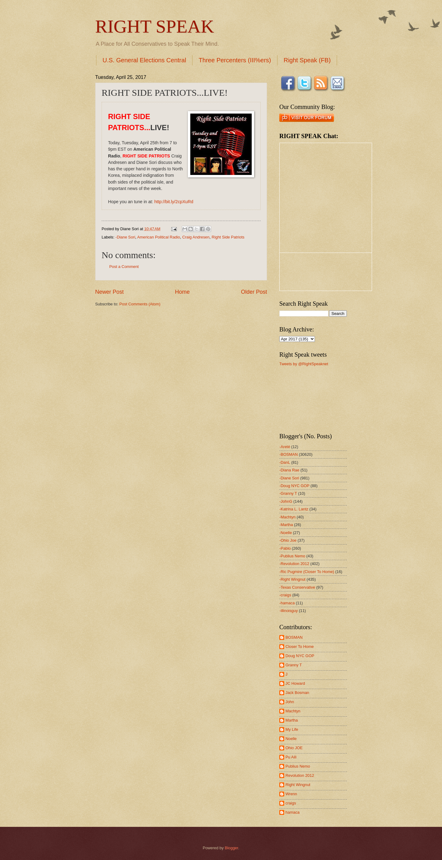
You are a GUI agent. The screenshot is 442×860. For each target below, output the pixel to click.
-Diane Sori (125, 237)
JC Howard (295, 683)
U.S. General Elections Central (144, 60)
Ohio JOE (294, 748)
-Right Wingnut (292, 579)
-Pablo (285, 548)
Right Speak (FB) (307, 60)
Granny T (293, 665)
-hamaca (287, 603)
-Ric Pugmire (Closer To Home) (306, 571)
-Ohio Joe (288, 540)
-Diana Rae (289, 470)
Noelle (291, 738)
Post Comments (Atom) (140, 304)
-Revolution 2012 (294, 563)
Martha (291, 720)
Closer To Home (299, 646)
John (289, 701)
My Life (291, 729)
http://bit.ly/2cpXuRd (173, 201)
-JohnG (285, 501)
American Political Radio (158, 237)
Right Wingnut (297, 784)
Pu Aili (291, 757)
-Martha (286, 524)
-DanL (284, 462)
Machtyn (292, 711)
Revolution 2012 (299, 775)
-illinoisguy (288, 610)
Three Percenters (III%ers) (235, 60)
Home (182, 292)
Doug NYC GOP (299, 655)
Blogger (231, 848)
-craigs (285, 595)
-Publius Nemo (292, 556)
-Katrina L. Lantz (293, 509)
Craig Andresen (196, 237)
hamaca (292, 812)
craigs (290, 803)
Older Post (254, 292)
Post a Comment (124, 266)
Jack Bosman (297, 692)
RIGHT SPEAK (154, 26)
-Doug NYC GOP (294, 485)
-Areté (284, 446)
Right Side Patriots (228, 237)
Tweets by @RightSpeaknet (303, 364)
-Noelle (285, 532)
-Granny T (288, 493)
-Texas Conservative (297, 587)
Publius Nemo (297, 766)
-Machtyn (287, 517)
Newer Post (109, 292)
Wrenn (291, 794)
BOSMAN (294, 637)
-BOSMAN (288, 454)
